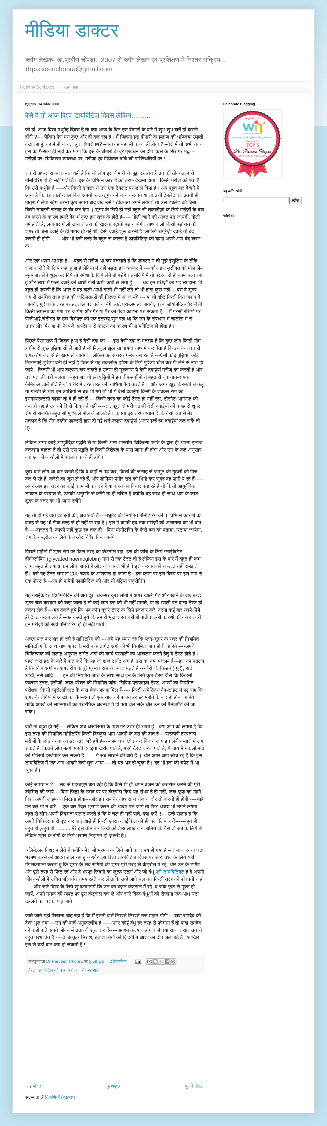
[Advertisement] (114, 1029)
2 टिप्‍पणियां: (119, 961)
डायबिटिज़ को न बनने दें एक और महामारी (68, 970)
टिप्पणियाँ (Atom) (60, 1097)
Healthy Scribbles (37, 87)
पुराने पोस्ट (194, 1085)
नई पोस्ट (34, 1085)
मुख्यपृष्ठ (113, 1085)
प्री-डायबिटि (170, 872)
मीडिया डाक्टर (72, 30)
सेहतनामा (71, 87)
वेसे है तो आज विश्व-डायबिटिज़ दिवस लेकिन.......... (88, 115)
